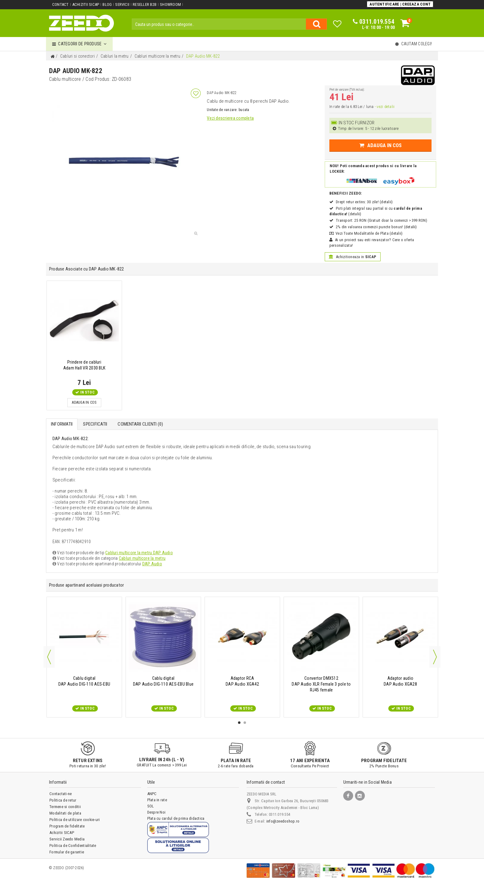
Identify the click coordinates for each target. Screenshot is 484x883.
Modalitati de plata (65, 813)
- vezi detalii (384, 106)
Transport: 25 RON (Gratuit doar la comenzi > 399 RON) (381, 220)
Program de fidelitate (67, 826)
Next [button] (434, 657)
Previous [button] (49, 657)
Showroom (170, 4)
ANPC (152, 793)
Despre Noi (156, 812)
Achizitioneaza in (353, 256)
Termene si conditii (65, 806)
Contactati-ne (60, 793)
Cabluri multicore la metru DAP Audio (139, 552)
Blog (107, 4)
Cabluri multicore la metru (142, 558)
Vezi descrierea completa (230, 118)
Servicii (122, 4)
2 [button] (245, 722)
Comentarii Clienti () (140, 424)
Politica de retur (62, 800)
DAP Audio (152, 563)
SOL (150, 806)
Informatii (62, 424)
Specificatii (95, 424)
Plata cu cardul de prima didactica (175, 818)
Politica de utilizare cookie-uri (74, 819)
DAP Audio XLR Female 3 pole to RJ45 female (321, 684)
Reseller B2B (144, 4)
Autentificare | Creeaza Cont (400, 4)
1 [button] (239, 722)
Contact (60, 4)
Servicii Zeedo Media (67, 839)
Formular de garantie (66, 852)
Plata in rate (157, 800)
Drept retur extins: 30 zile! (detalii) (364, 202)
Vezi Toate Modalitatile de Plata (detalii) (369, 233)
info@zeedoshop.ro (282, 821)
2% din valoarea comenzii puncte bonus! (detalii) (376, 227)
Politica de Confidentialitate (72, 845)
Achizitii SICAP (85, 4)
